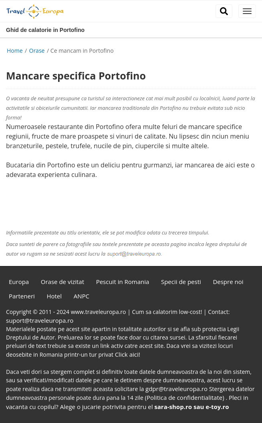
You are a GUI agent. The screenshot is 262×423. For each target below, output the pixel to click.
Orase (37, 50)
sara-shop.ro (173, 407)
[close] (247, 11)
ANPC (81, 296)
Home (15, 50)
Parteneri (22, 296)
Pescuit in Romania (122, 282)
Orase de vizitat (62, 282)
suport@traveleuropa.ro (39, 320)
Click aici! (127, 354)
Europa (19, 282)
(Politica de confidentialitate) (185, 397)
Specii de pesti (181, 282)
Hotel (54, 296)
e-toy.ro (217, 407)
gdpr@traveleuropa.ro (177, 389)
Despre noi (228, 282)
